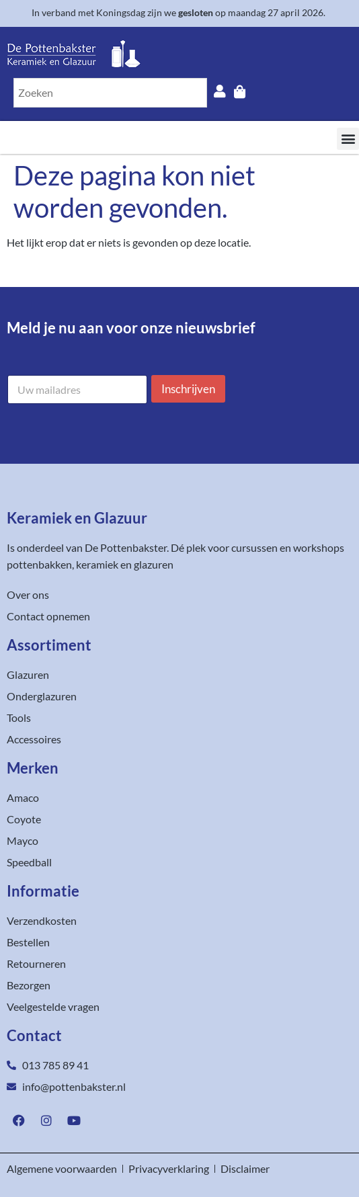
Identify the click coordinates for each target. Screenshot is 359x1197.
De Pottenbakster (126, 547)
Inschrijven (188, 389)
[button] (348, 139)
